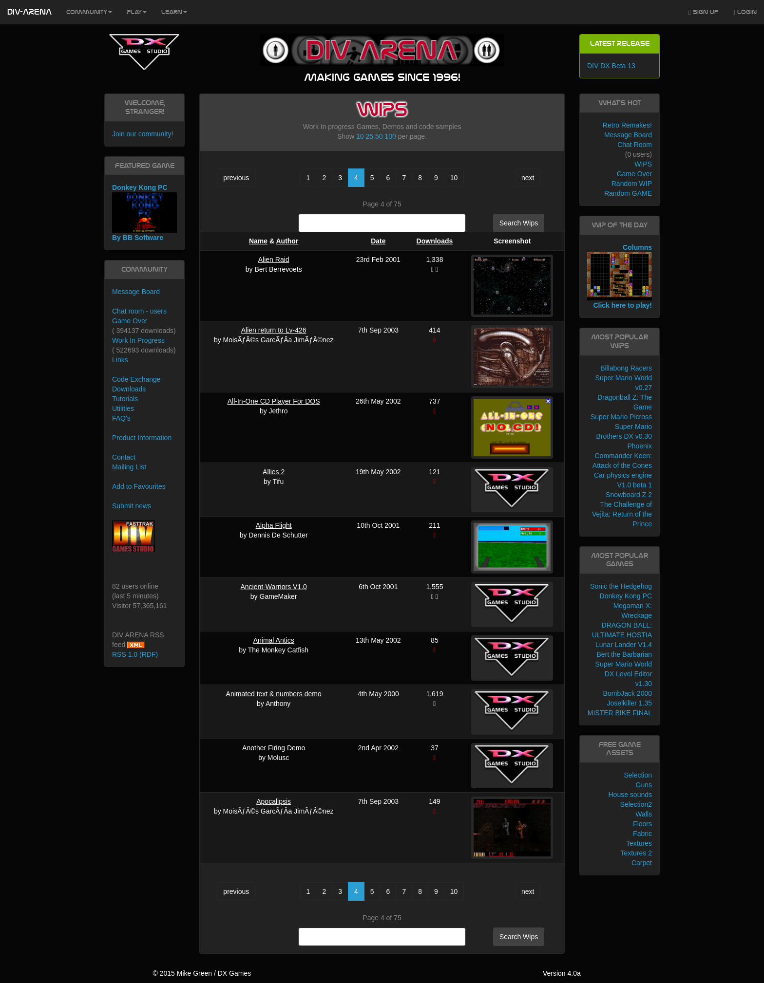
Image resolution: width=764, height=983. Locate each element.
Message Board (136, 292)
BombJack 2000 (627, 693)
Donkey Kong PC (626, 596)
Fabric (642, 833)
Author (287, 241)
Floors (642, 824)
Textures (639, 843)
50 (379, 136)
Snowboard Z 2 (629, 495)
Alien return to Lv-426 (273, 330)
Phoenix (639, 446)
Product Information (142, 438)
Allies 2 (274, 472)
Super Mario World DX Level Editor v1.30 (623, 673)
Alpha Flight (274, 525)
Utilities (123, 408)
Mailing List (129, 467)
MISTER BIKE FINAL (620, 713)
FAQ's (121, 418)
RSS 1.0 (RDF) (135, 654)
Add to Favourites (139, 486)
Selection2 (636, 804)
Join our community (141, 134)
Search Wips (518, 223)
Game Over (129, 321)
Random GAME (628, 193)
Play (137, 12)
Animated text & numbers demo (274, 694)
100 (390, 136)
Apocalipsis (273, 801)
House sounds (630, 794)
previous (236, 178)
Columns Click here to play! (619, 276)
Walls (643, 814)
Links (120, 360)
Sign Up (703, 12)
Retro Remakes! (627, 125)
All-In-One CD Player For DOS (274, 401)
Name (258, 241)
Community (89, 12)
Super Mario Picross (621, 417)
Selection (638, 775)
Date (378, 241)
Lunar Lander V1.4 (623, 645)
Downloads (435, 241)
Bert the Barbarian (624, 654)
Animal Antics (273, 640)
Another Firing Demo (273, 748)
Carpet (641, 863)
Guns (644, 785)
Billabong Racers (626, 368)
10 (360, 136)
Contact (123, 457)
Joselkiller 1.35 (629, 703)
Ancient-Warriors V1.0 (273, 587)
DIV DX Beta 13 (611, 66)
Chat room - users (139, 311)
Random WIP (631, 183)
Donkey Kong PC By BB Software (144, 212)
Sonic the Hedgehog (621, 586)
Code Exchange (136, 379)
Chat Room (634, 144)
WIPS (643, 164)
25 (370, 136)
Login (745, 12)
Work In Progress (138, 340)
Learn (174, 12)
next (527, 178)
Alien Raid (273, 259)
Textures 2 (636, 853)
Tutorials (125, 399)
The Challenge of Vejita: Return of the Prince (622, 514)
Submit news (131, 506)
